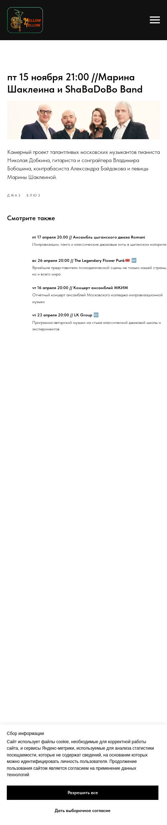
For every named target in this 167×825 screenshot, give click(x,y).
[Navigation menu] (155, 20)
